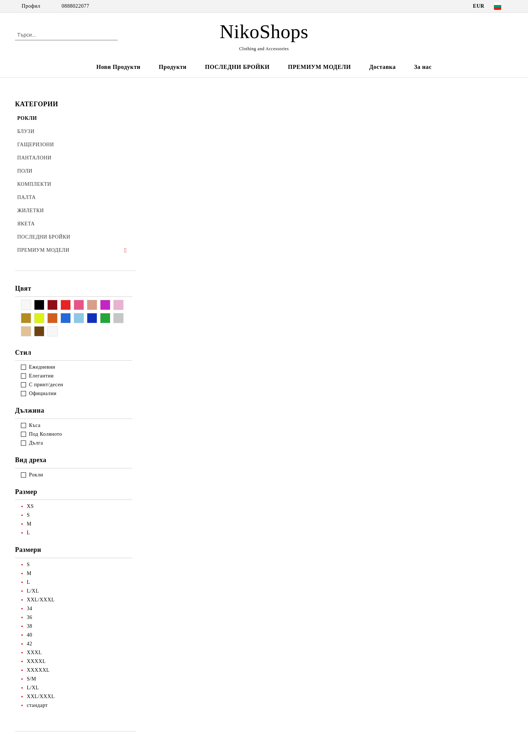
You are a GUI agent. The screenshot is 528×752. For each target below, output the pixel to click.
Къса (34, 425)
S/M (31, 679)
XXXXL (36, 661)
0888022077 (75, 6)
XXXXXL (38, 670)
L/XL (33, 591)
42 (29, 643)
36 (29, 617)
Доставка (382, 67)
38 (29, 626)
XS (30, 506)
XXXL (34, 652)
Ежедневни (42, 367)
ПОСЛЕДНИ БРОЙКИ (237, 67)
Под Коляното (45, 434)
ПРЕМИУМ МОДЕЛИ (319, 67)
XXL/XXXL (41, 599)
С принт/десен (46, 384)
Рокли (36, 475)
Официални (42, 393)
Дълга (36, 443)
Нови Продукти (118, 67)
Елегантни (41, 376)
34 (29, 608)
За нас (423, 67)
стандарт (37, 705)
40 (29, 635)
